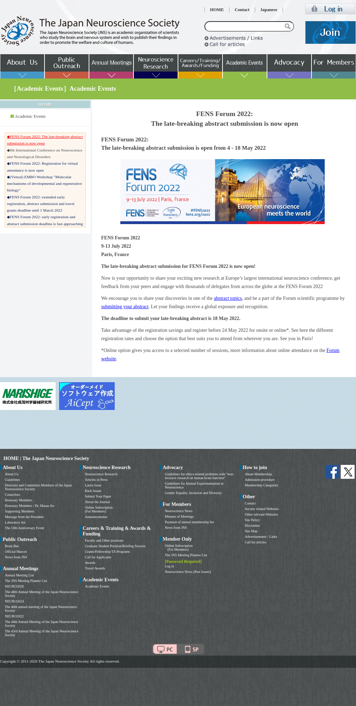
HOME (217, 9)
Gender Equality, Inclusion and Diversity (193, 493)
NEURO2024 (14, 601)
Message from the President (24, 517)
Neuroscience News (179, 511)
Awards (90, 563)
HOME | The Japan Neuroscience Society (46, 458)
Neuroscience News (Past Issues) (188, 572)
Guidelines (12, 480)
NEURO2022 (14, 616)
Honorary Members (18, 500)
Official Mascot (16, 551)
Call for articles (255, 542)
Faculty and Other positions (104, 540)
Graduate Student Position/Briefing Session (115, 546)
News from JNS (16, 557)
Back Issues (93, 491)
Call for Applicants (98, 557)
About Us (11, 474)
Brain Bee (12, 546)
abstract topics (228, 298)
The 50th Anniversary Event (24, 528)
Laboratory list (15, 522)
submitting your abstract (124, 306)
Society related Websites (262, 509)
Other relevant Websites (261, 514)
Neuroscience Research (101, 474)
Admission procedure (260, 480)
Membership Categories (261, 485)
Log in (169, 566)
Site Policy (252, 520)
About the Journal (97, 502)
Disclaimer (252, 525)
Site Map (251, 531)
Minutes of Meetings (179, 516)
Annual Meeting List (19, 575)
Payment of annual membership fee (189, 522)
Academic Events (30, 116)
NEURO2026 (14, 586)
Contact (242, 9)
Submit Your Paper (98, 496)
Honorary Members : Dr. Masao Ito (29, 506)
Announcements (96, 517)
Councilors (12, 494)
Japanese (268, 9)
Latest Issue (93, 485)
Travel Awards (95, 568)
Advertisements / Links (261, 537)
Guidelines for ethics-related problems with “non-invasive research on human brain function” (199, 476)
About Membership (258, 474)
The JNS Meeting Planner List (26, 581)
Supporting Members (19, 511)
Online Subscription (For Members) (99, 509)
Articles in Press (96, 480)
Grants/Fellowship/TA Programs (107, 551)
